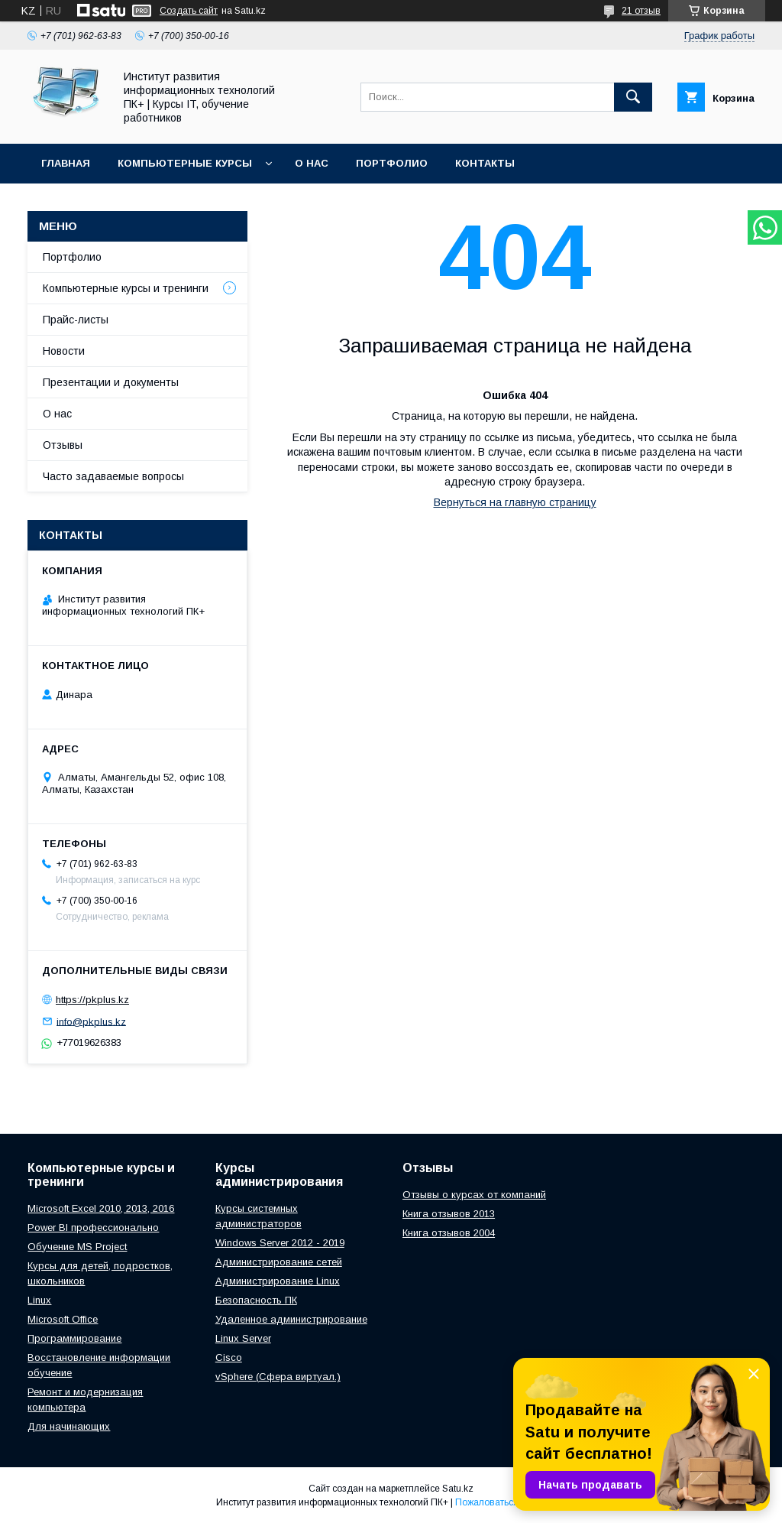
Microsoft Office (62, 1319)
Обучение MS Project (77, 1246)
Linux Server (243, 1338)
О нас (311, 163)
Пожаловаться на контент (511, 1502)
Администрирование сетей (278, 1262)
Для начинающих (68, 1426)
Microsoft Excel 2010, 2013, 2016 (100, 1208)
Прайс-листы (75, 319)
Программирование (74, 1338)
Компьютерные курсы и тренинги (125, 288)
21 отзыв (641, 10)
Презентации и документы (111, 382)
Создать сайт (189, 10)
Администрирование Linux (277, 1281)
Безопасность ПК (256, 1300)
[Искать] (633, 97)
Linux (39, 1300)
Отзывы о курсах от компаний (474, 1194)
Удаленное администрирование (291, 1319)
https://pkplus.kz (92, 999)
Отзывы (62, 445)
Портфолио (392, 163)
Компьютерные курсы (185, 163)
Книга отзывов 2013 (448, 1213)
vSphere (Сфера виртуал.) (278, 1376)
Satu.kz (457, 1488)
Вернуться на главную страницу (515, 502)
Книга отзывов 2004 (448, 1233)
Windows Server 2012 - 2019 (279, 1243)
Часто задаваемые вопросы (113, 476)
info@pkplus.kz (91, 1021)
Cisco (228, 1357)
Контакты (485, 163)
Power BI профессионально (93, 1227)
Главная (65, 163)
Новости (64, 351)
